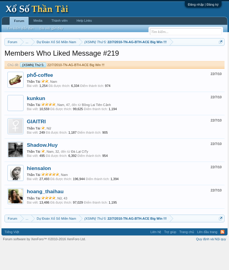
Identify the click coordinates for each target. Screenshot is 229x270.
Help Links (84, 20)
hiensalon (39, 193)
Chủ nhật (179, 57)
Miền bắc (34, 57)
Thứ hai (85, 57)
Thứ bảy (162, 57)
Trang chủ (186, 256)
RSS (222, 256)
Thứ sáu (146, 57)
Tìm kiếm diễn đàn (20, 28)
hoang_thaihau (45, 216)
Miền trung (53, 57)
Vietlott (70, 57)
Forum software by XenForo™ (44, 263)
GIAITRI (36, 146)
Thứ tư (113, 57)
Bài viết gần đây (51, 28)
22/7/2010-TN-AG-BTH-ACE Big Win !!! (62, 89)
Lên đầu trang (207, 256)
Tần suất (30, 63)
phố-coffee (40, 99)
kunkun (36, 123)
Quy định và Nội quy (211, 263)
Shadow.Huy (42, 169)
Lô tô (44, 63)
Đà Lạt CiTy (79, 176)
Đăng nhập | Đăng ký (203, 4)
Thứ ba (100, 57)
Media (37, 20)
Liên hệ (155, 256)
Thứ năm (129, 57)
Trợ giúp (170, 256)
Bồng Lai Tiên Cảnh (96, 129)
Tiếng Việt (11, 256)
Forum (19, 21)
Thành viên (59, 20)
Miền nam (16, 57)
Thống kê (197, 57)
